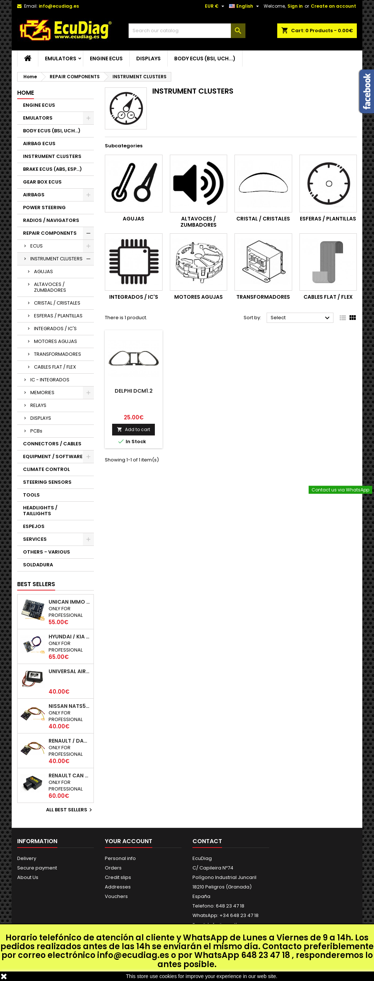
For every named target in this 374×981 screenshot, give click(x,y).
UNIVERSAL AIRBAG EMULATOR (70, 671)
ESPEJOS (34, 526)
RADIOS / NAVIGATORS (51, 220)
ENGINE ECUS (106, 58)
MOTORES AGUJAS (55, 341)
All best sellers (70, 810)
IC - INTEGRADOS (49, 379)
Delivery (26, 858)
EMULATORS (60, 58)
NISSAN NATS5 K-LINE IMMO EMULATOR (70, 706)
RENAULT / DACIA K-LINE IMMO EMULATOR (70, 741)
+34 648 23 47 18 (239, 915)
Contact (207, 841)
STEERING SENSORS (47, 482)
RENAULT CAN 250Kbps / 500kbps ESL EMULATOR (70, 775)
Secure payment (37, 867)
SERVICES (35, 539)
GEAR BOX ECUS (42, 181)
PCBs (36, 430)
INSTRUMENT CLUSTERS (52, 156)
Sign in (295, 6)
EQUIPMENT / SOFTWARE (53, 456)
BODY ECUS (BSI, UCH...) (205, 58)
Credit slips (118, 877)
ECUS (36, 245)
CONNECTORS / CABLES (52, 443)
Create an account (333, 6)
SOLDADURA (38, 564)
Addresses (118, 886)
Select (301, 318)
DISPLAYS (148, 58)
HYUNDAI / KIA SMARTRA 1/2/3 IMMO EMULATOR (70, 636)
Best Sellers (36, 584)
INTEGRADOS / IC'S (55, 328)
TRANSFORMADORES (57, 354)
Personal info (120, 858)
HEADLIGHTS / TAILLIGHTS (40, 510)
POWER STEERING (44, 207)
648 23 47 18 (265, 955)
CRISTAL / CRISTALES (57, 302)
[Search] (187, 30)
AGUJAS (43, 271)
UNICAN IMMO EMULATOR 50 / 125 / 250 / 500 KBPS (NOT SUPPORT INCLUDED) (70, 602)
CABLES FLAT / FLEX (55, 366)
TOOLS (31, 494)
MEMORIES (42, 392)
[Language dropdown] (245, 6)
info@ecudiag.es (133, 955)
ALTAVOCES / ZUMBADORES (50, 287)
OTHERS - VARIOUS (46, 551)
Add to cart (133, 429)
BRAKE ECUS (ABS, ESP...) (52, 169)
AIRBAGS (34, 194)
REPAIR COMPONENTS (50, 233)
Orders (113, 867)
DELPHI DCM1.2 (134, 391)
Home (25, 92)
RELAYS (38, 405)
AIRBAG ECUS (39, 143)
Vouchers (116, 896)
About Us (27, 877)
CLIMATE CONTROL (46, 469)
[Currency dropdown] (215, 6)
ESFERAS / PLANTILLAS (58, 315)
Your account (128, 841)
